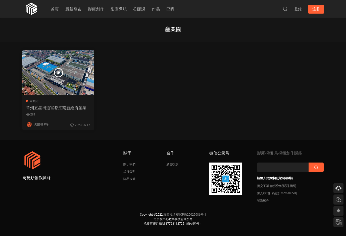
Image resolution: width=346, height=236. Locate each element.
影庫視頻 (169, 214)
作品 (156, 9)
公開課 (139, 9)
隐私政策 (129, 179)
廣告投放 (172, 164)
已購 (170, 9)
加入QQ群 (263, 193)
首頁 (55, 9)
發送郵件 (263, 200)
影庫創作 (96, 9)
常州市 (34, 101)
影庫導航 (119, 9)
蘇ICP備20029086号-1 (191, 214)
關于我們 (129, 164)
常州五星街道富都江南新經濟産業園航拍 (56, 107)
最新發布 (73, 9)
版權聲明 (129, 171)
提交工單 (263, 186)
